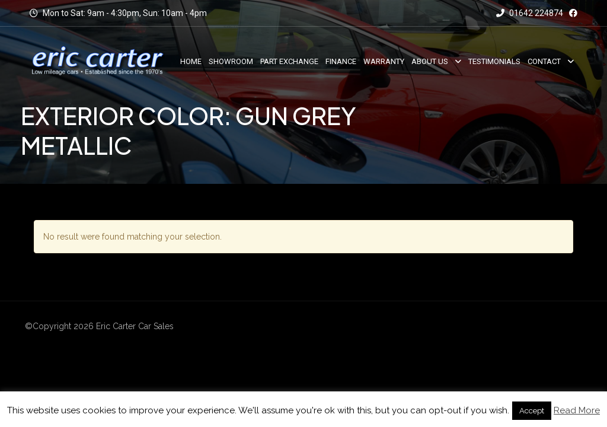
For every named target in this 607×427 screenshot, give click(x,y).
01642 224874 (529, 13)
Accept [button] (531, 410)
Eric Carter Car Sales (135, 326)
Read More (577, 410)
